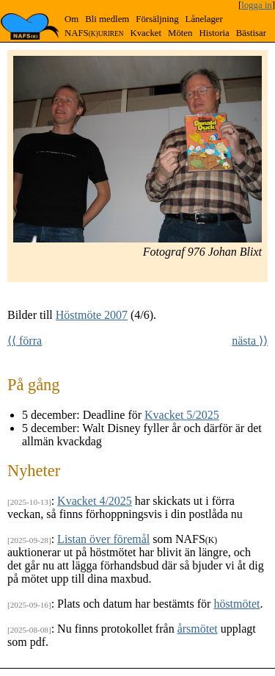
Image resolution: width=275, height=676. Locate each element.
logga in (256, 5)
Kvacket (145, 33)
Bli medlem (107, 19)
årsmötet (197, 628)
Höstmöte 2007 (92, 315)
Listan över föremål (103, 539)
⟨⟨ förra (24, 340)
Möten (180, 33)
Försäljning (157, 19)
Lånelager (204, 19)
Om (71, 19)
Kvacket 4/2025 (94, 501)
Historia (214, 33)
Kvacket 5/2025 (181, 415)
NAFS (94, 33)
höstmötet (236, 603)
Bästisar (251, 33)
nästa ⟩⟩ (250, 340)
